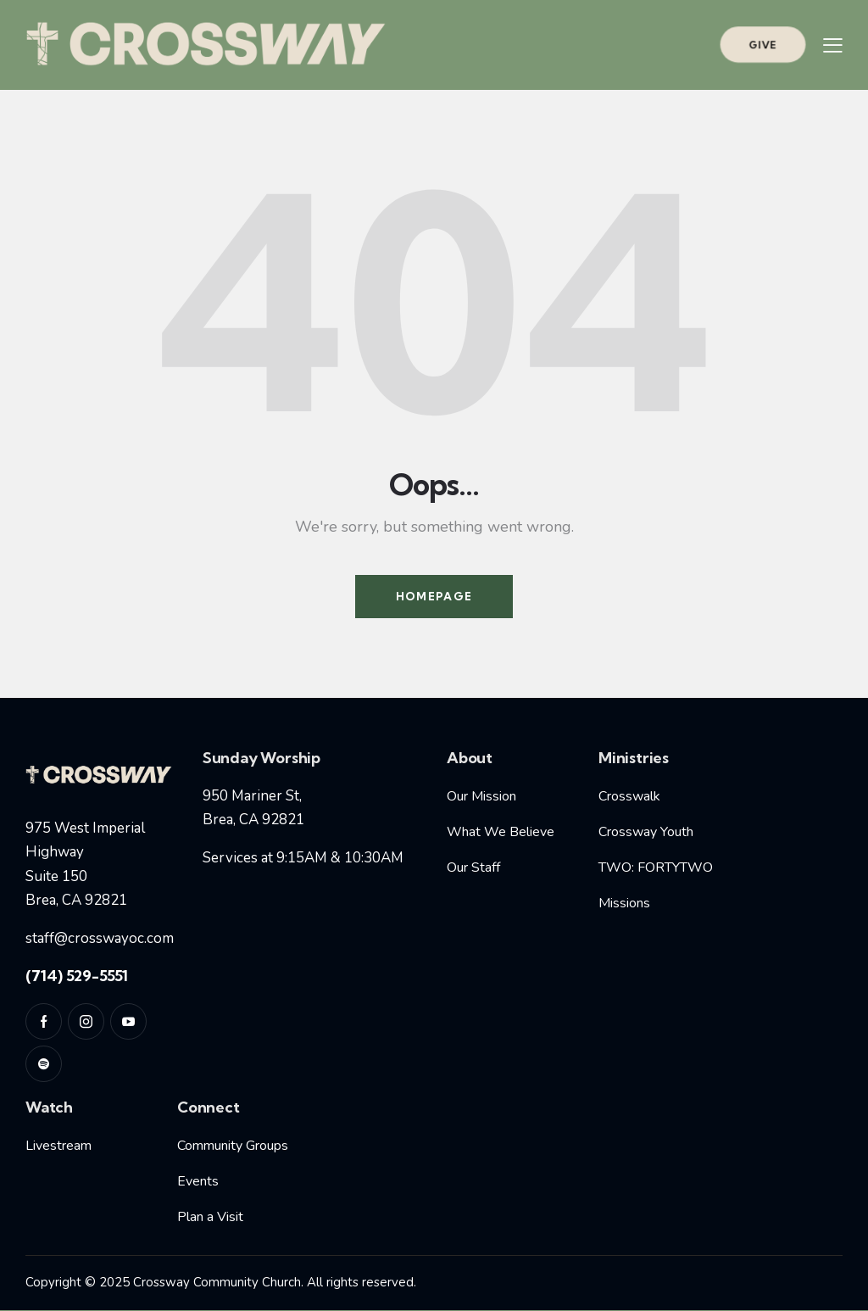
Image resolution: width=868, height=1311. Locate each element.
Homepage (434, 596)
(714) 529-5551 (76, 975)
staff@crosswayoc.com (99, 938)
